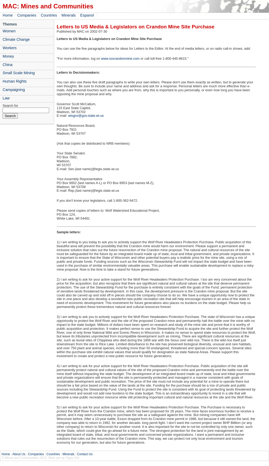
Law (6, 98)
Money (8, 56)
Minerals (68, 15)
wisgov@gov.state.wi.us (86, 116)
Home (8, 15)
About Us (18, 454)
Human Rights (15, 81)
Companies (26, 15)
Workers (10, 48)
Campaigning (14, 90)
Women (9, 31)
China (8, 65)
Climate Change (16, 39)
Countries (49, 15)
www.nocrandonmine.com (120, 58)
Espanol (87, 15)
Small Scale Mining (19, 73)
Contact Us (84, 454)
